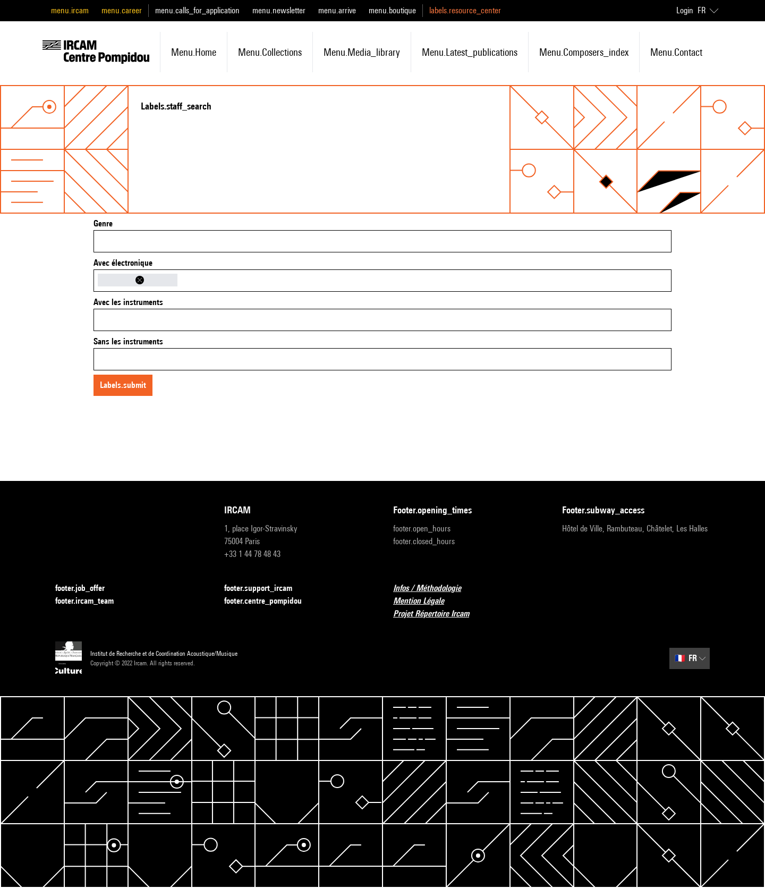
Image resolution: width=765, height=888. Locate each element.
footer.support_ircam (264, 588)
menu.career (121, 10)
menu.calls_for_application (197, 10)
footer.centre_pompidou (269, 601)
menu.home (193, 52)
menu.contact (676, 52)
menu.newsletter (278, 10)
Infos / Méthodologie (433, 588)
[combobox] (383, 241)
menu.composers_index (583, 52)
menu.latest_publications (469, 52)
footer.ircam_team (90, 601)
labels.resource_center (465, 10)
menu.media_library (362, 52)
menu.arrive (337, 10)
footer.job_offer (86, 588)
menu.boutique (392, 10)
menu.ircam (70, 10)
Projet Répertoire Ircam (437, 614)
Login (684, 10)
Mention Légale (425, 601)
